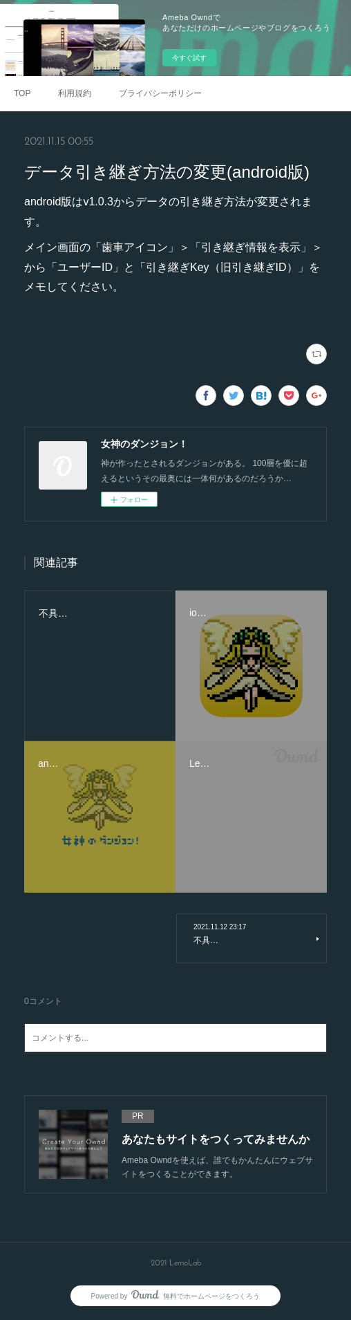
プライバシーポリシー (160, 93)
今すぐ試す (189, 58)
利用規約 (74, 93)
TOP (22, 93)
